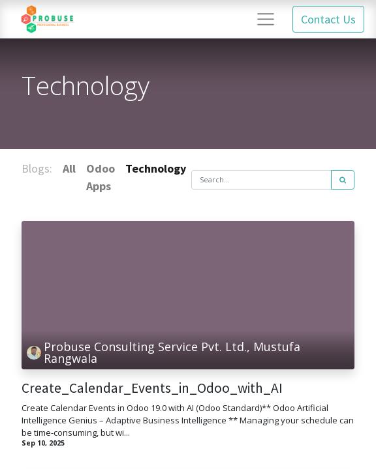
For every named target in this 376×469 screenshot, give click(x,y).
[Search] (342, 180)
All (69, 168)
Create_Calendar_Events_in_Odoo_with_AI (152, 388)
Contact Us (328, 19)
